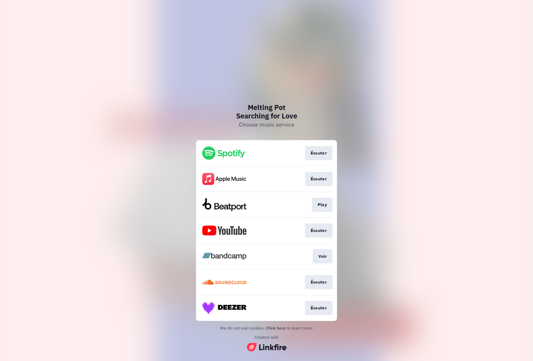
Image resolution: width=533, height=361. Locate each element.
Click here (276, 328)
